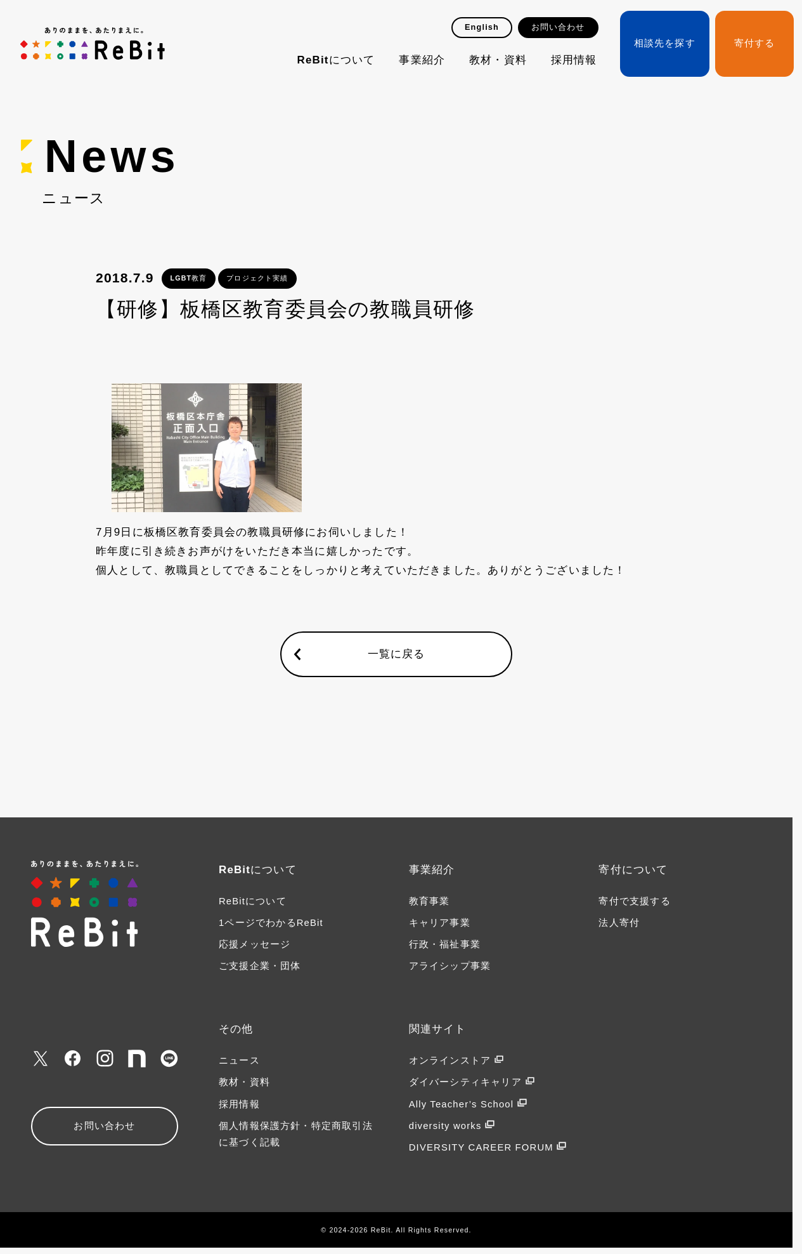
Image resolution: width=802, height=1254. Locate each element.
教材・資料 (498, 60)
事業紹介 (422, 60)
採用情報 (574, 60)
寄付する (754, 43)
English (482, 27)
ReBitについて (336, 60)
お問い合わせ (558, 27)
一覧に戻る (396, 654)
